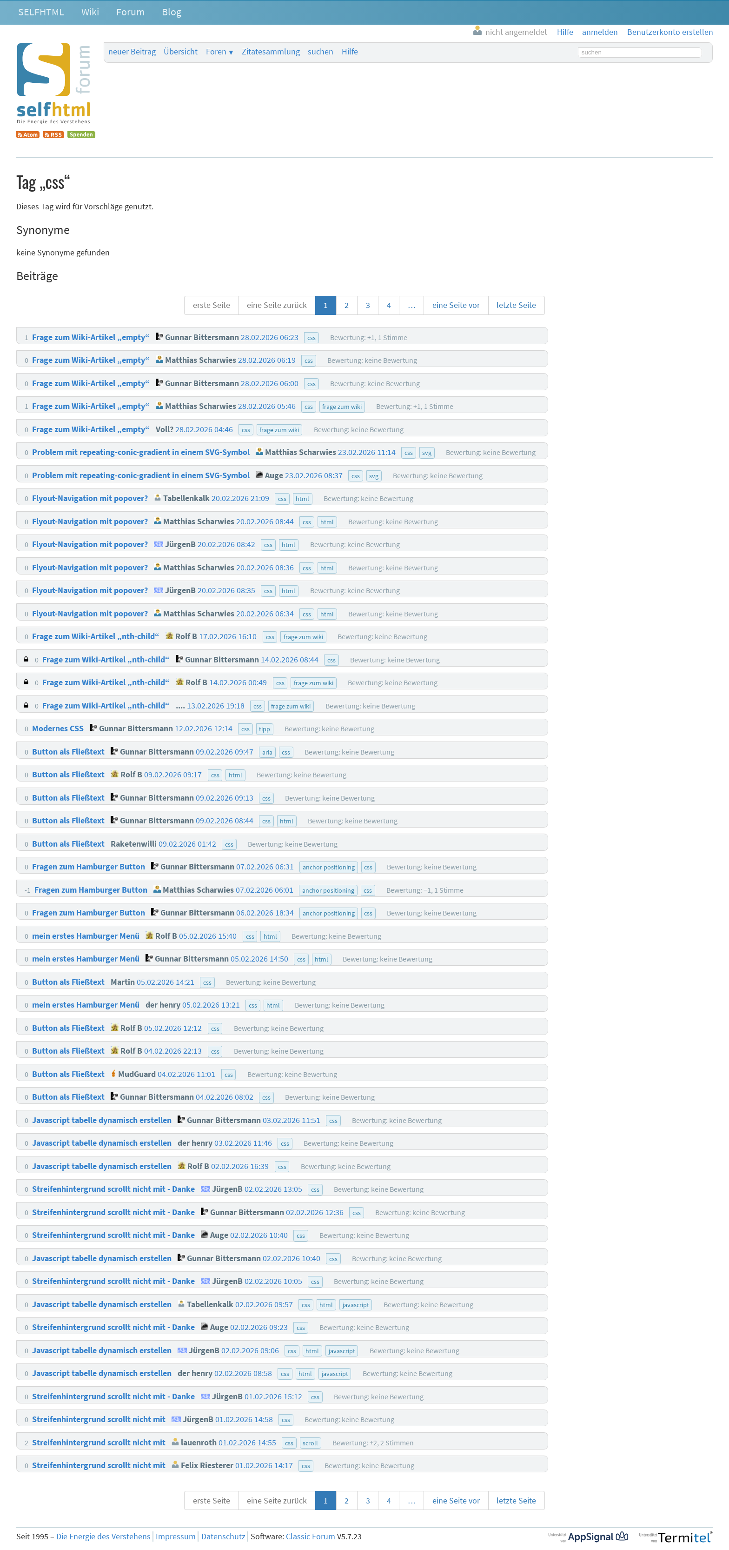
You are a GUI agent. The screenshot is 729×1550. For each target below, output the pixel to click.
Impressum (176, 1536)
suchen (320, 52)
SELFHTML (41, 11)
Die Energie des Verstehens (103, 1536)
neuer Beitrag (132, 52)
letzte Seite (516, 305)
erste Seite (211, 305)
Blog (171, 11)
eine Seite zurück (277, 305)
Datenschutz (223, 1536)
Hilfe (350, 52)
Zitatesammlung (271, 52)
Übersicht (181, 52)
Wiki (90, 11)
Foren (216, 52)
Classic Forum (310, 1536)
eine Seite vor (456, 305)
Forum (130, 11)
